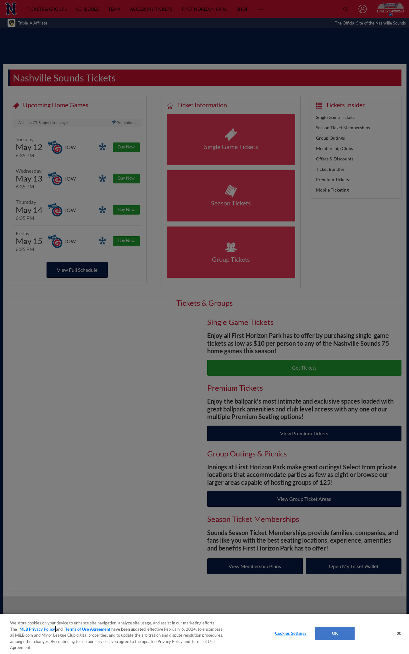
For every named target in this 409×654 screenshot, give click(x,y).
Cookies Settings (291, 633)
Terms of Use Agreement (87, 629)
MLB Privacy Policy (37, 629)
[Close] (399, 633)
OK (335, 633)
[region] (204, 634)
